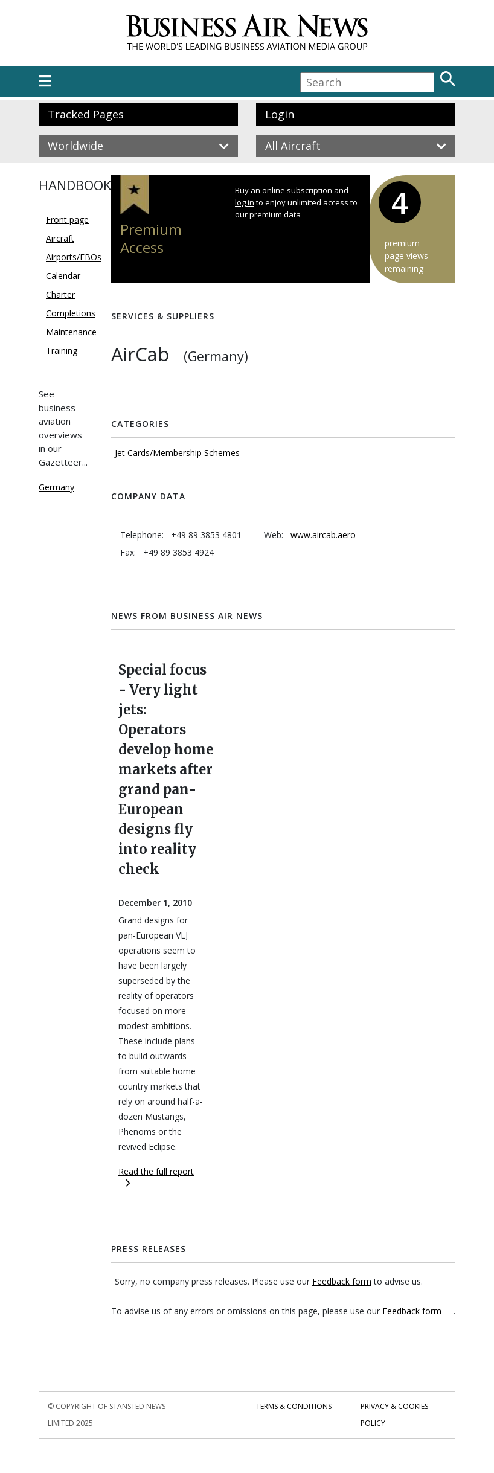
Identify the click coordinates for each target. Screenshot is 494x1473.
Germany (56, 487)
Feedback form (341, 1281)
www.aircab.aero (323, 535)
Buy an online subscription (283, 190)
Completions (70, 313)
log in (244, 202)
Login (279, 114)
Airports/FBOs (73, 257)
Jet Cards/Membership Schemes (177, 452)
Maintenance (71, 332)
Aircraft (60, 238)
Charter (60, 294)
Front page (67, 219)
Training (61, 350)
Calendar (63, 275)
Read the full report (156, 1176)
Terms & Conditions (294, 1406)
